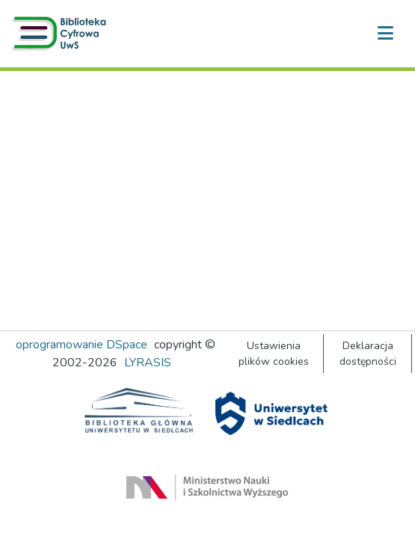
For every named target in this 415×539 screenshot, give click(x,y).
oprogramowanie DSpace (81, 344)
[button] (62, 33)
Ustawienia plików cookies (274, 354)
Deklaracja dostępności (367, 354)
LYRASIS (147, 362)
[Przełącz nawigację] (385, 33)
